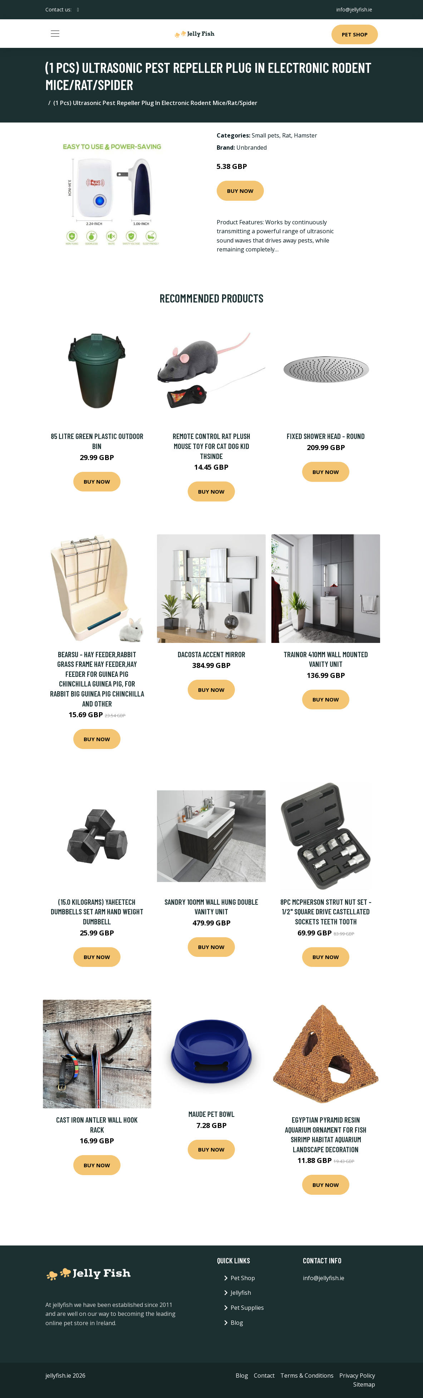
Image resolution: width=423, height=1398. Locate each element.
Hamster (305, 135)
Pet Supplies (247, 1308)
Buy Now (240, 190)
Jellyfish (241, 1293)
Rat (286, 135)
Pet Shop (355, 34)
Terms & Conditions (307, 1375)
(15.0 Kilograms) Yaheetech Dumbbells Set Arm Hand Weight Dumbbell (97, 911)
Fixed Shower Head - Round (326, 435)
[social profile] (78, 9)
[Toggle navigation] (55, 33)
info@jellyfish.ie (354, 9)
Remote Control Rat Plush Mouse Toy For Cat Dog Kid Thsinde (211, 445)
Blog (237, 1323)
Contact (264, 1375)
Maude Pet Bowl (211, 1113)
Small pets (265, 135)
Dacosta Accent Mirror (211, 654)
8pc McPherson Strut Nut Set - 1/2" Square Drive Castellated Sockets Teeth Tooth (326, 911)
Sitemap (364, 1384)
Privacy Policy (357, 1375)
